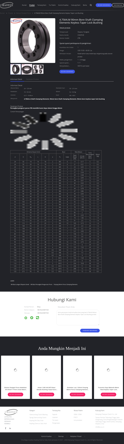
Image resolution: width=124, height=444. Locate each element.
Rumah (24, 5)
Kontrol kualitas (63, 5)
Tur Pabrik (52, 5)
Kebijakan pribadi (75, 436)
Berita (85, 5)
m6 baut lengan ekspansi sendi (20, 284)
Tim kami (55, 420)
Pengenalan (56, 423)
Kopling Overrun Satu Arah (38, 423)
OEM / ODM (78, 414)
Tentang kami (41, 5)
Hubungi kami (75, 5)
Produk (32, 5)
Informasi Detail (16, 79)
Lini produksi (78, 420)
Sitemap (61, 436)
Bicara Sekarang (104, 5)
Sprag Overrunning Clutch (38, 417)
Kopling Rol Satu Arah (37, 420)
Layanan (55, 417)
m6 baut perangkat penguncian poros (41, 284)
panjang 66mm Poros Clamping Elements (66, 284)
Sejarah (54, 414)
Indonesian (118, 5)
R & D (75, 417)
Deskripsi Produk (32, 79)
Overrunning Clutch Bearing (39, 414)
